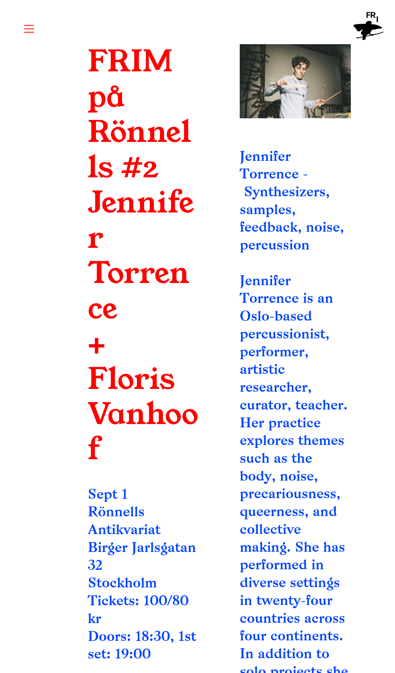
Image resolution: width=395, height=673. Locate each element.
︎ (29, 29)
